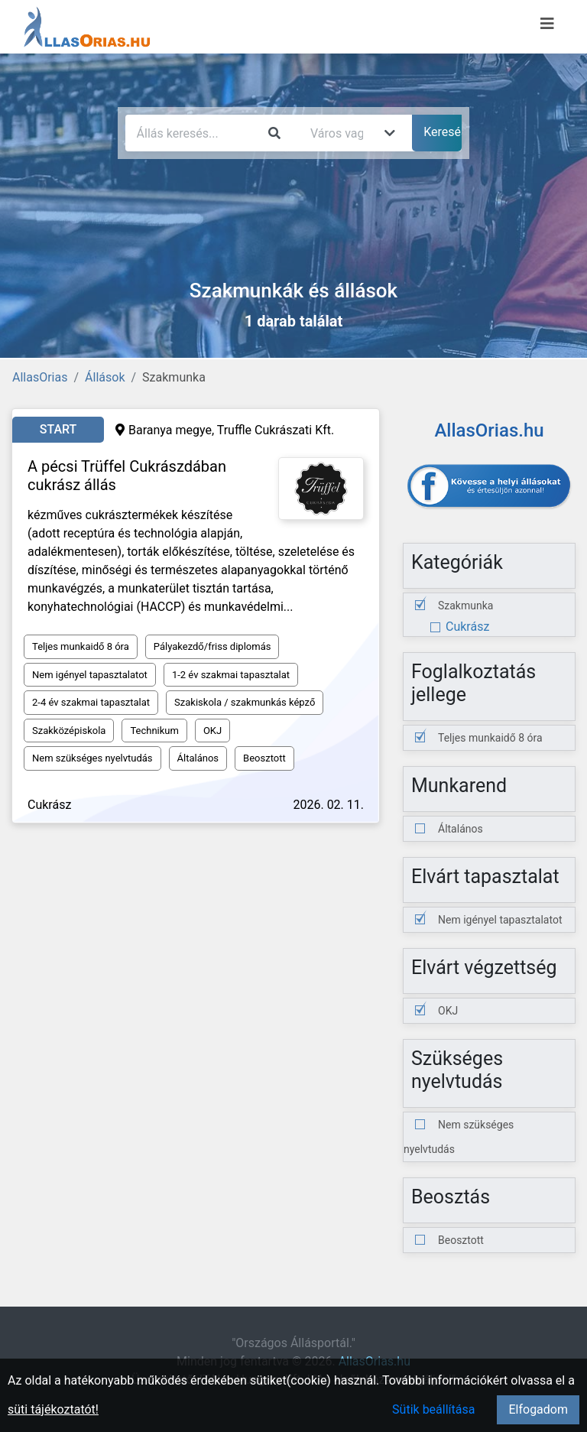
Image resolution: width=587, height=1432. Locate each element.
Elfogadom (538, 1409)
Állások (105, 377)
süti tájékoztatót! (53, 1409)
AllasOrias (39, 377)
